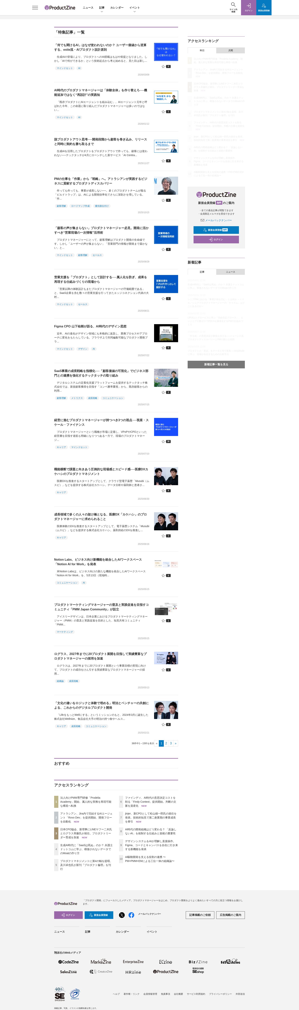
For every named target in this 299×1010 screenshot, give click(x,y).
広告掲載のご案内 (230, 914)
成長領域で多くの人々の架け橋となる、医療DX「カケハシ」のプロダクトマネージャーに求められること (100, 517)
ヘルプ (116, 994)
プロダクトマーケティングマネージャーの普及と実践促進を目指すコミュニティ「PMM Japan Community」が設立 (101, 607)
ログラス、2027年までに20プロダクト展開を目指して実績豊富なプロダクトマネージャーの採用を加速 (100, 656)
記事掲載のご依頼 (200, 914)
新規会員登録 (215, 230)
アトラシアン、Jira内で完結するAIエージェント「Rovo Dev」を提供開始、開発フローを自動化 (86, 817)
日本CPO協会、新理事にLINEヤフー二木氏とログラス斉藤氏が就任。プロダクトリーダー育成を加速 (86, 833)
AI (79, 68)
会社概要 (178, 994)
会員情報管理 (150, 994)
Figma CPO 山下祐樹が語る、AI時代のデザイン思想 (90, 326)
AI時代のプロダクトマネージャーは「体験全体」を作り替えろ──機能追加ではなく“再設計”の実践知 (100, 92)
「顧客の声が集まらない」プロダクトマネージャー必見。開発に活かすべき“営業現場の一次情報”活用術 (101, 230)
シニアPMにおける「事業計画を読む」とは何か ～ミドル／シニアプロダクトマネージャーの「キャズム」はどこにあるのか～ (216, 303)
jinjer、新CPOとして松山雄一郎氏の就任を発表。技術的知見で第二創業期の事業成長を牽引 (151, 817)
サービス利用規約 (196, 994)
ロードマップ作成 (80, 206)
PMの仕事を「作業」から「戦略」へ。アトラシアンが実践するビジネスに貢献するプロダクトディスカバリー (100, 181)
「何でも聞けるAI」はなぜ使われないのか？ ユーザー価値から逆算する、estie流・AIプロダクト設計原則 (100, 47)
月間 (230, 50)
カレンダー (117, 7)
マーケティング (65, 632)
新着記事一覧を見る (216, 364)
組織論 (60, 681)
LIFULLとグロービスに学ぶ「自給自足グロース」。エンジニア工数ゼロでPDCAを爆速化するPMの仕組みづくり (215, 321)
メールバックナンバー (216, 220)
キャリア (61, 447)
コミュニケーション (113, 398)
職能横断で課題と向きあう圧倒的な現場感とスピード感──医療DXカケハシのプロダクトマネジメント (101, 471)
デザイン (82, 349)
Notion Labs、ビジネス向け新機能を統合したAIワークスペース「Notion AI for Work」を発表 (98, 562)
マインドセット (65, 68)
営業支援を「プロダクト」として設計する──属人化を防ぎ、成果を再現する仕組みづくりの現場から (100, 279)
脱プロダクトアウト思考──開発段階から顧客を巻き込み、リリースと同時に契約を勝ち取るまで (100, 142)
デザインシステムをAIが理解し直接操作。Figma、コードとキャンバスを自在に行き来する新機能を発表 (151, 845)
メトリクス (77, 398)
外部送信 (240, 994)
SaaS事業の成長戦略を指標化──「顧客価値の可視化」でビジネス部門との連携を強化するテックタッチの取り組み (101, 373)
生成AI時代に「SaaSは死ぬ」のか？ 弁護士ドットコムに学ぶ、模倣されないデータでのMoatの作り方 (86, 849)
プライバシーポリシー (220, 994)
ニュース (88, 7)
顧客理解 (61, 206)
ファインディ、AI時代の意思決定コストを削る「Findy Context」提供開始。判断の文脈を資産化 (150, 801)
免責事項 (165, 994)
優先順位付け (102, 206)
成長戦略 (92, 398)
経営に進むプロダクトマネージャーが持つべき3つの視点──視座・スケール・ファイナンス (101, 422)
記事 (101, 8)
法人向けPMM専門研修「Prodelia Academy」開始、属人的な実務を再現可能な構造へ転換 (85, 801)
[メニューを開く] (35, 7)
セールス (97, 255)
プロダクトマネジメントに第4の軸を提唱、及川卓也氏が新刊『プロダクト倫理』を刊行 (86, 865)
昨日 (202, 50)
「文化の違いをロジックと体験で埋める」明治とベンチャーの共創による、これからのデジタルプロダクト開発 (101, 705)
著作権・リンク (132, 994)
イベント (134, 8)
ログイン (216, 239)
